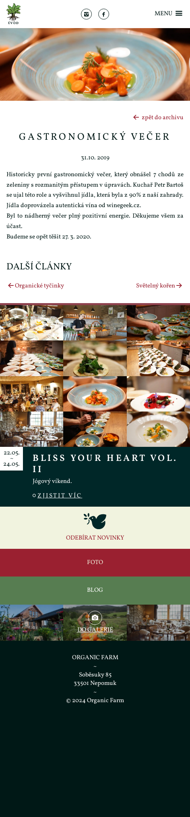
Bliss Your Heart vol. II (105, 464)
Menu (169, 14)
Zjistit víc (57, 496)
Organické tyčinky (35, 286)
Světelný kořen (160, 286)
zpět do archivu (158, 118)
